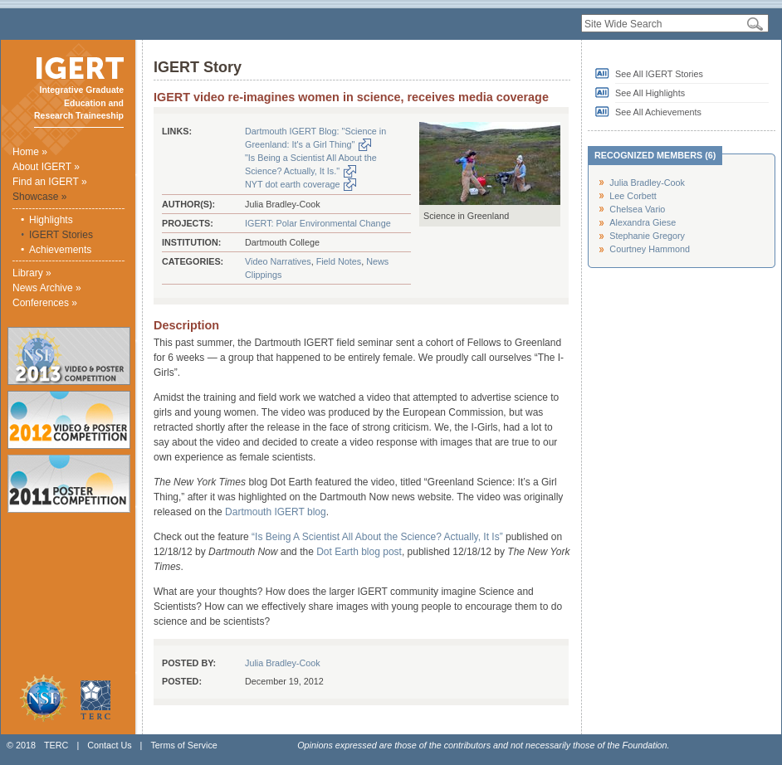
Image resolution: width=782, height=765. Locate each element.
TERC (56, 745)
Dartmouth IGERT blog (275, 512)
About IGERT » (46, 167)
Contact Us (109, 745)
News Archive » (46, 288)
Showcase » (39, 196)
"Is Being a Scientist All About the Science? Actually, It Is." (311, 164)
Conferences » (44, 303)
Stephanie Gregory (647, 236)
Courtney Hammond (649, 249)
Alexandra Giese (642, 222)
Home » (29, 152)
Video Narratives (278, 261)
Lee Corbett (632, 196)
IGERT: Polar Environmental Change (318, 223)
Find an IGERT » (49, 182)
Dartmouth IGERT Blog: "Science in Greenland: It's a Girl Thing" (315, 137)
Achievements (60, 250)
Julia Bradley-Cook (282, 663)
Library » (31, 273)
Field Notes (339, 261)
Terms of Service (183, 745)
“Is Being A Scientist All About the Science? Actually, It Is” (377, 537)
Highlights (51, 220)
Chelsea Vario (637, 209)
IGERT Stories (61, 235)
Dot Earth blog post (359, 552)
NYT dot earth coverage (292, 184)
